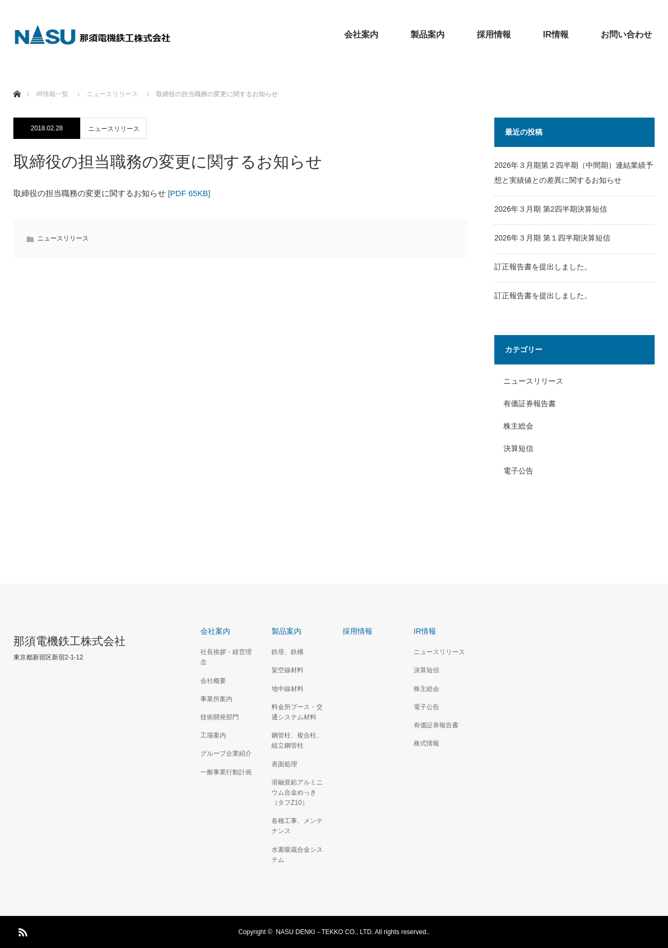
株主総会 (518, 426)
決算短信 (518, 448)
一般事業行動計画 (226, 772)
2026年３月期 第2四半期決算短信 (550, 209)
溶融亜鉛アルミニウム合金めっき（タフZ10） (297, 792)
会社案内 (361, 34)
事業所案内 (216, 699)
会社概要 (213, 681)
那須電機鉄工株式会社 (69, 641)
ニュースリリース (113, 129)
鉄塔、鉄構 (287, 652)
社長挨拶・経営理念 (226, 657)
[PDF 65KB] (189, 193)
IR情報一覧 (52, 94)
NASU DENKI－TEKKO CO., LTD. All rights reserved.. (353, 932)
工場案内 (213, 735)
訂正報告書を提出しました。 (543, 266)
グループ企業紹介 (226, 753)
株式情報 (426, 743)
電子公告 (518, 471)
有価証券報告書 (529, 403)
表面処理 (284, 764)
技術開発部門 (219, 717)
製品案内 (427, 34)
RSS (21, 930)
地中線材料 (287, 689)
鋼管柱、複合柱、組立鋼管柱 (297, 740)
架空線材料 (287, 670)
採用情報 (494, 34)
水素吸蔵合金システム (297, 855)
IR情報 (556, 34)
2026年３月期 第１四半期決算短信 (552, 238)
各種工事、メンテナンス (297, 826)
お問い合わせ (626, 34)
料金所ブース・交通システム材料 (297, 712)
